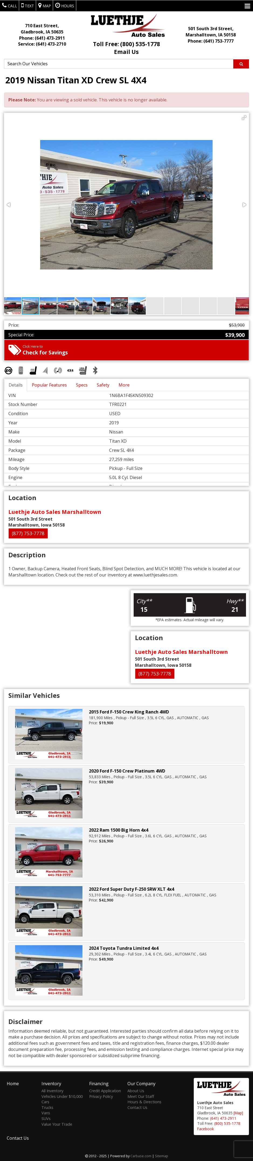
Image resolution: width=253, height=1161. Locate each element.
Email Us (126, 52)
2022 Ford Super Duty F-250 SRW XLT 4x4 (131, 889)
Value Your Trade (56, 1123)
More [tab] (124, 385)
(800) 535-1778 (227, 1122)
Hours (64, 5)
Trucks (47, 1106)
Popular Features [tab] (49, 385)
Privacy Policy (101, 1095)
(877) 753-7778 (28, 533)
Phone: (42, 38)
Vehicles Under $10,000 (62, 1095)
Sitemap (161, 1155)
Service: (42, 44)
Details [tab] (16, 385)
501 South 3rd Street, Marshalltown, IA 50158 (211, 32)
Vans (45, 1112)
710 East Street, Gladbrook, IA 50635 (42, 29)
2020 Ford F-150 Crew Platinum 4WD (127, 771)
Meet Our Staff (140, 1095)
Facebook (205, 1128)
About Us (135, 1090)
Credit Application (105, 1090)
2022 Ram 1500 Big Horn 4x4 (118, 830)
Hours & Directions (144, 1101)
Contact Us (137, 1106)
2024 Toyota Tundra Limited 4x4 (123, 948)
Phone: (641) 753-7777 (211, 41)
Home (13, 1083)
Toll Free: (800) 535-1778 (126, 44)
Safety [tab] (103, 385)
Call (9, 5)
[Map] (238, 1112)
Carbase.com (140, 1155)
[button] (244, 117)
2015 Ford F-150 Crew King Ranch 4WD (129, 712)
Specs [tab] (82, 385)
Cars (45, 1101)
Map (44, 5)
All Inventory (52, 1090)
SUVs (46, 1118)
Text (27, 5)
